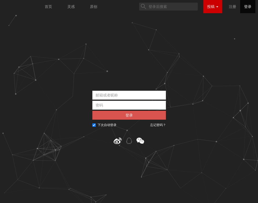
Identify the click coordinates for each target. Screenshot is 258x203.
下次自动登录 (104, 125)
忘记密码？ (158, 125)
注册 (232, 6)
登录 (247, 6)
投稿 (212, 6)
